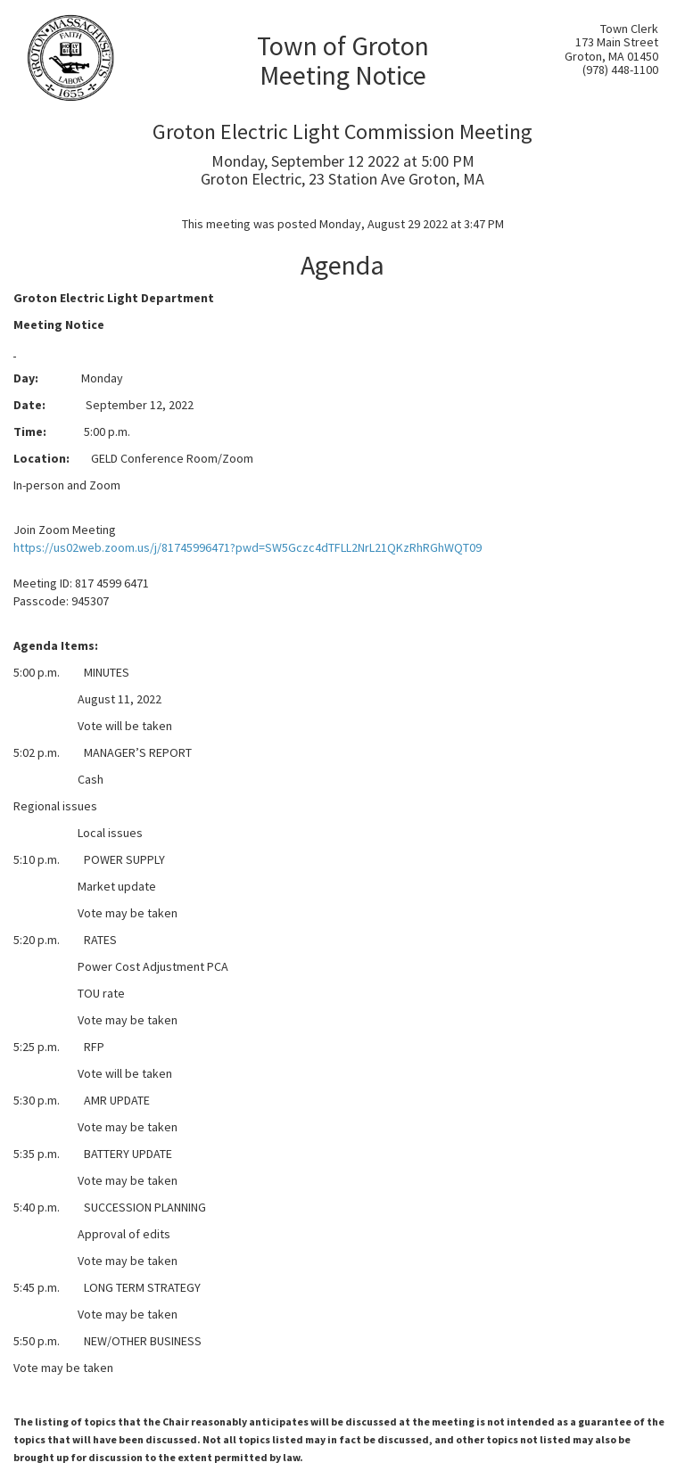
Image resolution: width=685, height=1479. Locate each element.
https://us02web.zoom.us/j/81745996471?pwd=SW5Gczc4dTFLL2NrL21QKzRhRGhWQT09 (247, 547)
